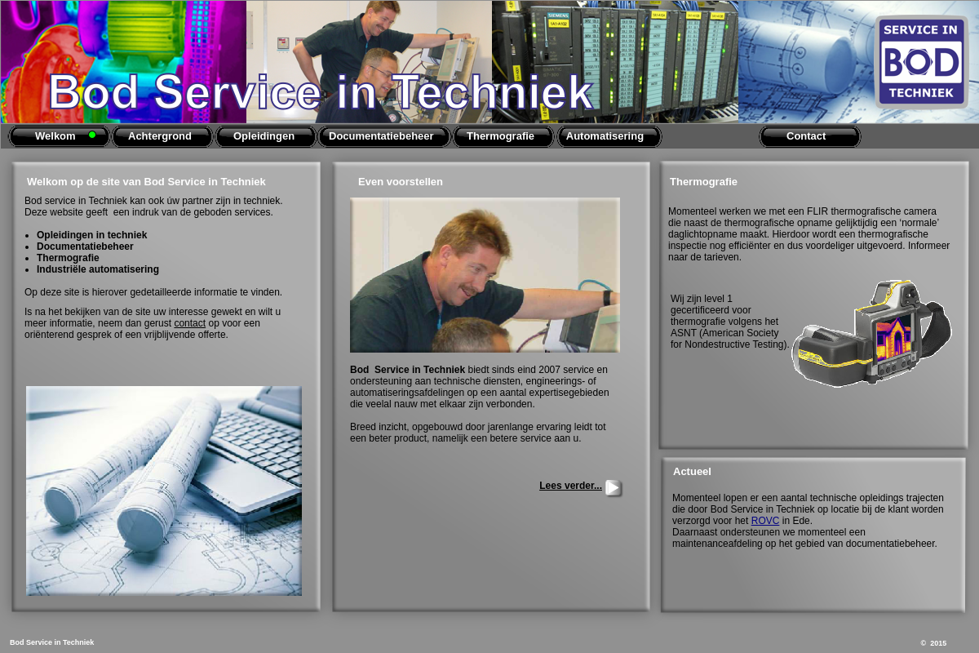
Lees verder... (570, 485)
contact (190, 323)
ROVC (765, 520)
